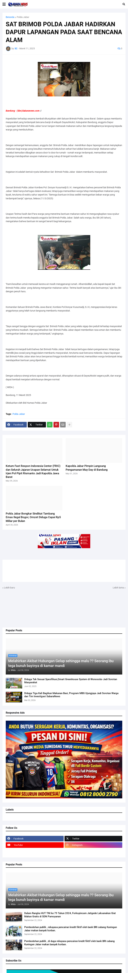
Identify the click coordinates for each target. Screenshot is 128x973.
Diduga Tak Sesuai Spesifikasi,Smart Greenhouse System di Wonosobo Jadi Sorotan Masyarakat (70, 681)
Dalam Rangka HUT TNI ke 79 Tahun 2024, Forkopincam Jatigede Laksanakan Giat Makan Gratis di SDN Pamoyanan (70, 915)
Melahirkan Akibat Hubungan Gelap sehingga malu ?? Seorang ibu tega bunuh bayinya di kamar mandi (61, 663)
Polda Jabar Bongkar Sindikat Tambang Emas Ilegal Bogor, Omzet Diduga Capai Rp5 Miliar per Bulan (33, 517)
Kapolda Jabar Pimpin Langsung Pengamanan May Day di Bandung (87, 467)
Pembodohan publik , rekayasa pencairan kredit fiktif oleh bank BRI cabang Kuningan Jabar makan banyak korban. (70, 929)
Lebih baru (9, 587)
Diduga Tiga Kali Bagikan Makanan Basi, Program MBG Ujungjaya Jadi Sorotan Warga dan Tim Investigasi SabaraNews (71, 695)
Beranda (10, 17)
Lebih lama (118, 587)
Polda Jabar (23, 17)
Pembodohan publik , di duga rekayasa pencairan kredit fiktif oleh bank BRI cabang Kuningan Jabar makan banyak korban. (69, 943)
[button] (4, 4)
